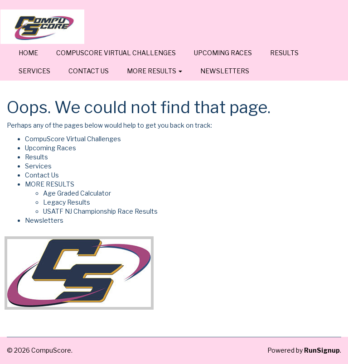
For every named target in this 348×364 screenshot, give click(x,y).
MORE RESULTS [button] (154, 71)
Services (34, 71)
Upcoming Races (223, 53)
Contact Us (88, 71)
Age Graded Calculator (77, 193)
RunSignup (322, 350)
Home (28, 53)
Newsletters (224, 71)
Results (284, 53)
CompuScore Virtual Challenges (116, 53)
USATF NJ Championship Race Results (100, 211)
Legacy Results (66, 202)
